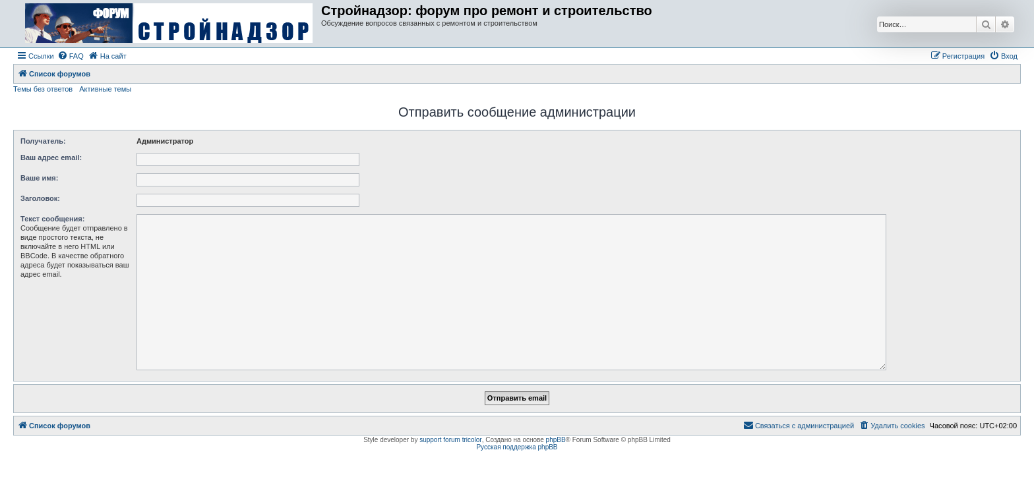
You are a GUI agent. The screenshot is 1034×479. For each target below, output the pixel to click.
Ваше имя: (39, 178)
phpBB (556, 439)
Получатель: (43, 141)
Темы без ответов (43, 89)
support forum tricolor (450, 439)
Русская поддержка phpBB (516, 447)
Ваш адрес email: (51, 157)
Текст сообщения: (52, 219)
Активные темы (105, 89)
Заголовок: (40, 198)
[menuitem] (70, 56)
